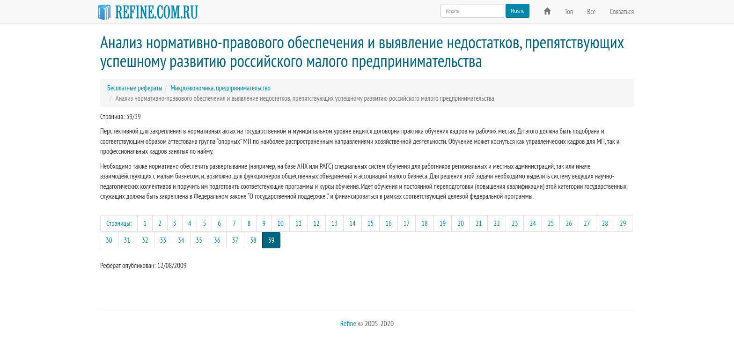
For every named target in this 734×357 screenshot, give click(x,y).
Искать (517, 10)
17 (407, 223)
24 (532, 223)
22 (496, 223)
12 (316, 223)
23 (515, 223)
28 (605, 223)
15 (370, 223)
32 (145, 240)
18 (424, 223)
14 (352, 223)
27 (587, 223)
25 (551, 223)
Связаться (622, 11)
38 (253, 240)
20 (460, 223)
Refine (348, 323)
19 (443, 223)
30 (109, 240)
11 (298, 223)
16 (388, 223)
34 (181, 240)
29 (623, 223)
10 (280, 223)
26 (568, 223)
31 (127, 240)
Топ (569, 11)
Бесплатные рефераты (134, 87)
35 (199, 240)
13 (334, 223)
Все (591, 11)
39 (274, 240)
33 (163, 240)
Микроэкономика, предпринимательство (220, 87)
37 (235, 240)
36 (217, 240)
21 (479, 223)
